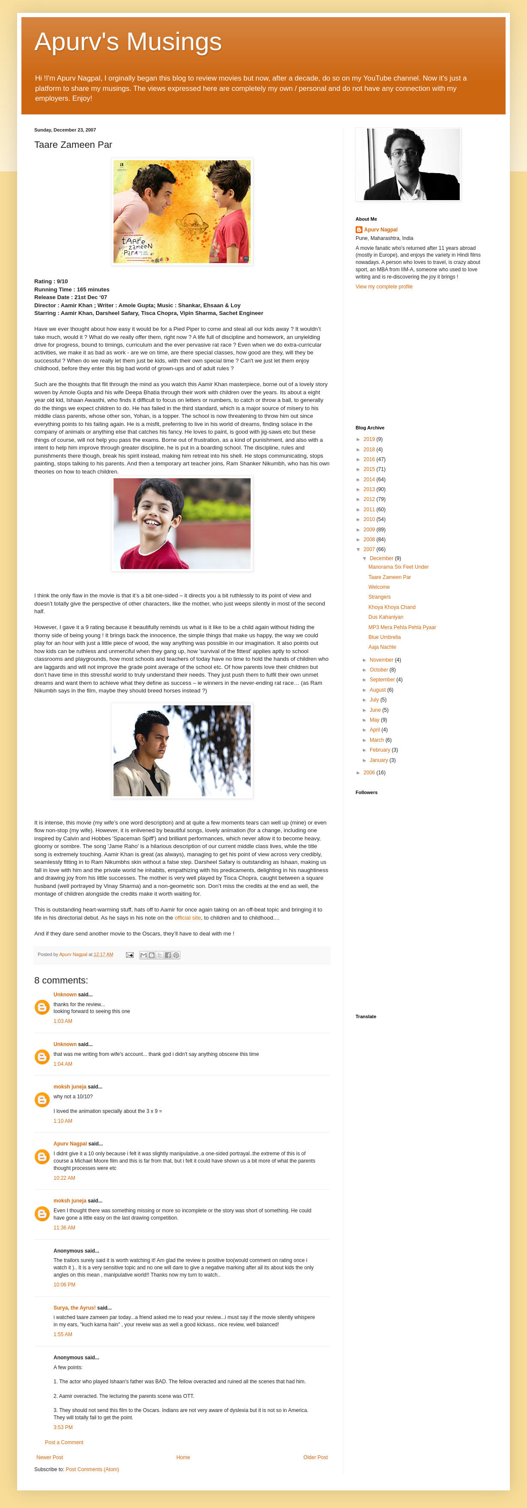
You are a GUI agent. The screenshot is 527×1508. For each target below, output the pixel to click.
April (375, 730)
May (375, 720)
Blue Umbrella (384, 637)
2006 (370, 773)
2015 (370, 469)
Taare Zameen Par (389, 577)
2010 (370, 519)
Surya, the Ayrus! (75, 1308)
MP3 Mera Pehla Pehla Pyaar (402, 627)
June (376, 710)
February (381, 750)
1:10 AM (63, 1121)
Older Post (315, 1457)
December (382, 558)
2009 (370, 530)
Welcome (379, 587)
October (379, 670)
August (378, 690)
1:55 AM (63, 1334)
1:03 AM (63, 1021)
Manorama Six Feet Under (398, 567)
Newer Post (49, 1457)
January (379, 760)
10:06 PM (64, 1285)
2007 (370, 549)
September (383, 680)
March (378, 740)
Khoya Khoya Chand (392, 607)
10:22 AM (64, 1178)
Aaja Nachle (382, 647)
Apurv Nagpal (70, 1144)
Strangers (379, 597)
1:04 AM (63, 1064)
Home (183, 1457)
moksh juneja (70, 1087)
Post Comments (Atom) (92, 1469)
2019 (370, 439)
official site (188, 917)
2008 (370, 540)
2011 (370, 510)
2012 (370, 499)
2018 (370, 450)
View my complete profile (384, 287)
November (382, 660)
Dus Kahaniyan (385, 617)
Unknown (65, 995)
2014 (370, 480)
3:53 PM (63, 1427)
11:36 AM (64, 1228)
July (375, 700)
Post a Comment (64, 1442)
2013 (370, 489)
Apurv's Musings (128, 41)
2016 (370, 459)
